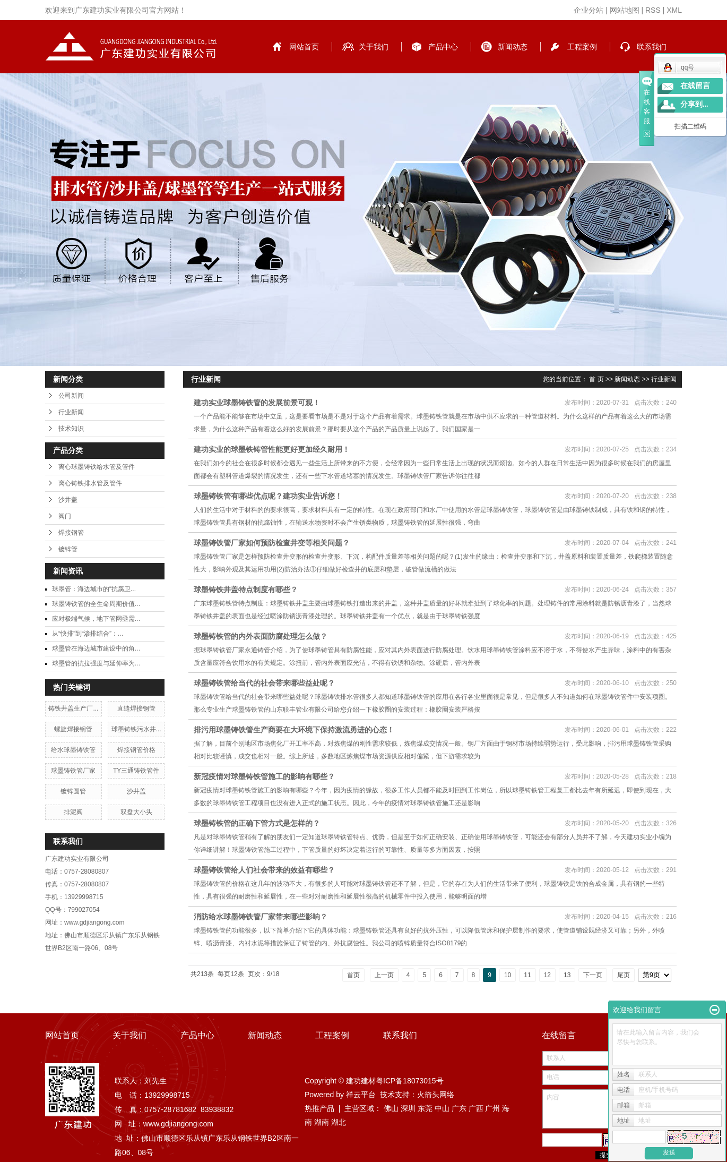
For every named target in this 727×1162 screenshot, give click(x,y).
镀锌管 (67, 549)
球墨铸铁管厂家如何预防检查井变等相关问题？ (272, 543)
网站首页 (304, 46)
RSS (653, 10)
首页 (353, 975)
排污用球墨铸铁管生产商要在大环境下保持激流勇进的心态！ (294, 729)
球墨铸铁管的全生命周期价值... (96, 604)
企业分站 (588, 10)
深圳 (408, 1108)
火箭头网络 (435, 1094)
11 (527, 975)
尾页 (623, 975)
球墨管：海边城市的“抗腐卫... (94, 589)
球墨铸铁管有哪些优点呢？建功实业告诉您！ (268, 496)
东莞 (425, 1108)
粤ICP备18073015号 (410, 1080)
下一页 (592, 975)
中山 (442, 1108)
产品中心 (443, 46)
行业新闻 (71, 412)
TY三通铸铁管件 (136, 770)
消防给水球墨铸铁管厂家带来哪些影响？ (260, 916)
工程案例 (582, 46)
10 (507, 975)
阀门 (64, 516)
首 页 (596, 379)
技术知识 (71, 428)
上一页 (384, 975)
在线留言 (695, 86)
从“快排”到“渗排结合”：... (87, 633)
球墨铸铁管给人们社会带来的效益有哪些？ (264, 870)
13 (567, 975)
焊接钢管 (71, 532)
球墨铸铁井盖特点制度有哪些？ (246, 589)
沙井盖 (67, 499)
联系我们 (652, 46)
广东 (459, 1108)
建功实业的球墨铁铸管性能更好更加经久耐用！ (272, 449)
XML (674, 10)
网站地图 (624, 10)
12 (547, 975)
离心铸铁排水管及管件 (90, 483)
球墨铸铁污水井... (136, 729)
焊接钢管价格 (136, 750)
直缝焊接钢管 (136, 708)
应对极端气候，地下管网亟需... (96, 618)
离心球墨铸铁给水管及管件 (96, 467)
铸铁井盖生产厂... (73, 708)
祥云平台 (361, 1094)
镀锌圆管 (73, 791)
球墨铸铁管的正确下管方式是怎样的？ (257, 823)
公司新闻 (71, 395)
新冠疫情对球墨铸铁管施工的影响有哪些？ (264, 776)
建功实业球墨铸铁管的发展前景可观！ (257, 402)
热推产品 (319, 1108)
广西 (476, 1108)
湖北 (338, 1122)
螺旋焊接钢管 (73, 729)
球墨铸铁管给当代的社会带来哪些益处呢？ (264, 683)
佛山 (391, 1108)
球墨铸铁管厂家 (73, 770)
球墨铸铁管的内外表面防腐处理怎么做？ (260, 636)
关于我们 (373, 46)
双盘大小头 (136, 812)
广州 (492, 1108)
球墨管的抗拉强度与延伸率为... (96, 663)
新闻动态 (512, 46)
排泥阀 (73, 812)
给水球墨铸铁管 (73, 750)
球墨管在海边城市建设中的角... (96, 648)
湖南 (321, 1122)
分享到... (694, 104)
